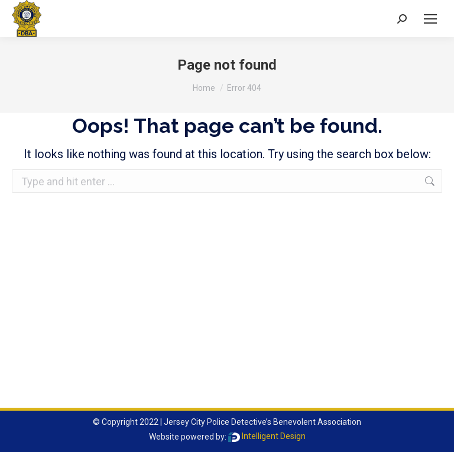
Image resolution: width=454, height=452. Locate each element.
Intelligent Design (267, 436)
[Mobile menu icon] (430, 19)
